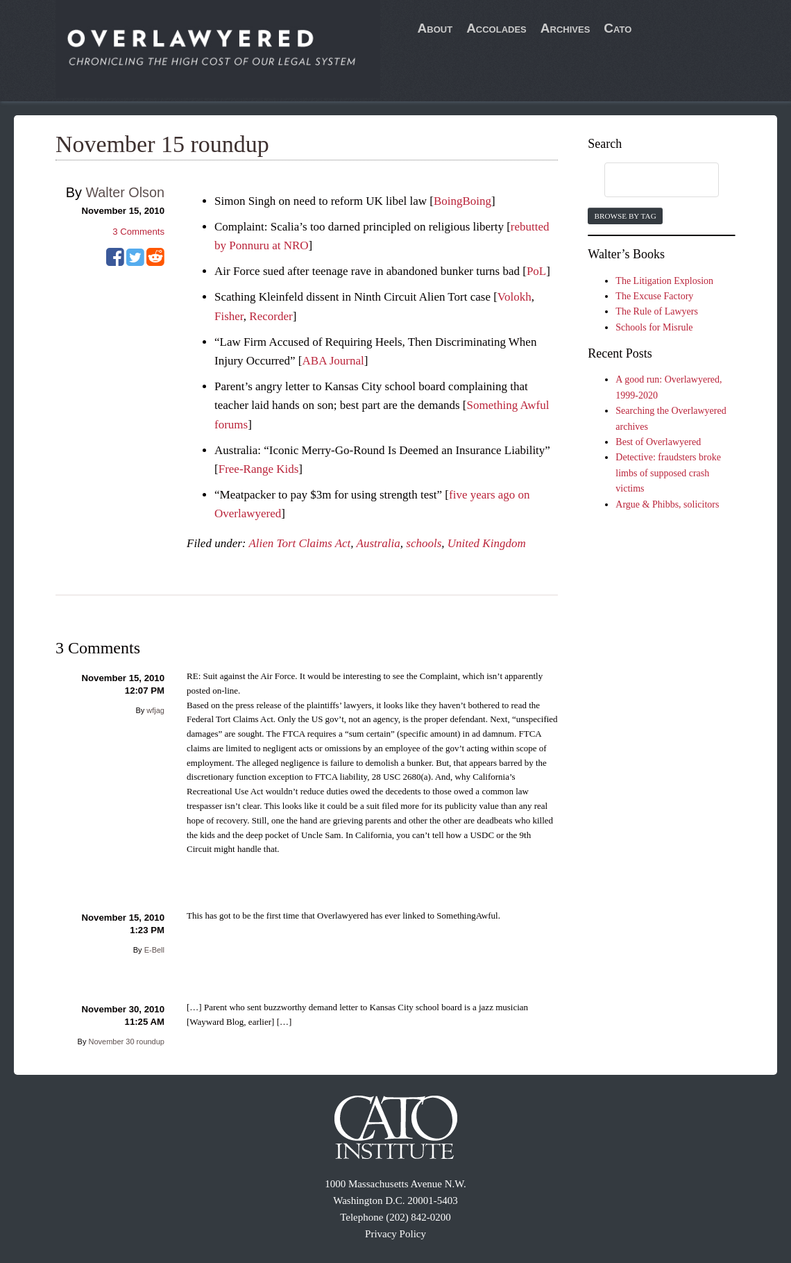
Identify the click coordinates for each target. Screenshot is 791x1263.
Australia (378, 543)
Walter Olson (124, 192)
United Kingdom (487, 543)
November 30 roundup (126, 1041)
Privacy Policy (395, 1233)
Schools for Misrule (653, 327)
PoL (536, 271)
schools (423, 543)
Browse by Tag (625, 216)
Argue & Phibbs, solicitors (667, 504)
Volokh (514, 296)
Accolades (496, 28)
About (435, 28)
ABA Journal (333, 360)
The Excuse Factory (654, 296)
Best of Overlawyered (658, 442)
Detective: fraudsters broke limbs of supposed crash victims (668, 473)
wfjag (155, 710)
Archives (565, 28)
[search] (648, 180)
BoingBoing (462, 201)
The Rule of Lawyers (656, 311)
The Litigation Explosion (664, 281)
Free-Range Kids (259, 469)
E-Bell (154, 950)
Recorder (270, 316)
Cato (617, 28)
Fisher (229, 316)
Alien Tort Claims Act (299, 543)
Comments (138, 231)
